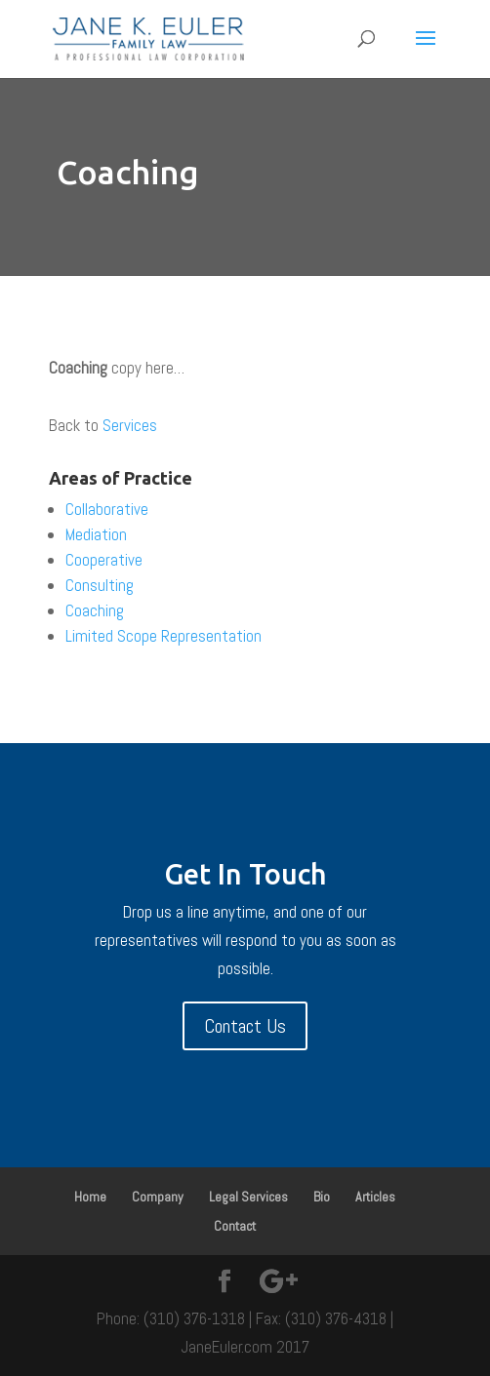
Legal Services (248, 1196)
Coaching (94, 610)
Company (158, 1196)
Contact (235, 1226)
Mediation (96, 534)
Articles (375, 1196)
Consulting (99, 585)
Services (129, 425)
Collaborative (106, 509)
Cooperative (104, 559)
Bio (321, 1196)
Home (90, 1196)
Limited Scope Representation (163, 636)
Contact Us (245, 1026)
